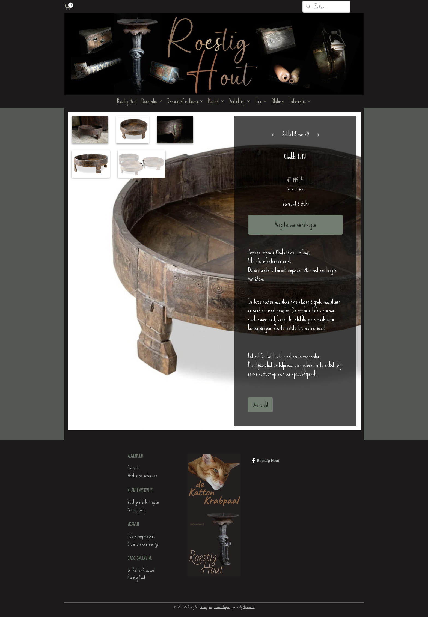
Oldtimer (278, 101)
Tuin (261, 101)
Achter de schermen (142, 475)
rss (210, 607)
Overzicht (260, 404)
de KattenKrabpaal (141, 570)
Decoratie (151, 101)
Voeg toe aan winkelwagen (295, 224)
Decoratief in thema (185, 101)
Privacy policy (136, 509)
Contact (132, 467)
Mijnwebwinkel (249, 607)
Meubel (216, 101)
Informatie (300, 101)
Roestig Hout (127, 101)
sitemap (203, 607)
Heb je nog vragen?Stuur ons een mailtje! (143, 540)
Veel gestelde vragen (143, 502)
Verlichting (240, 101)
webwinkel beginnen (222, 607)
